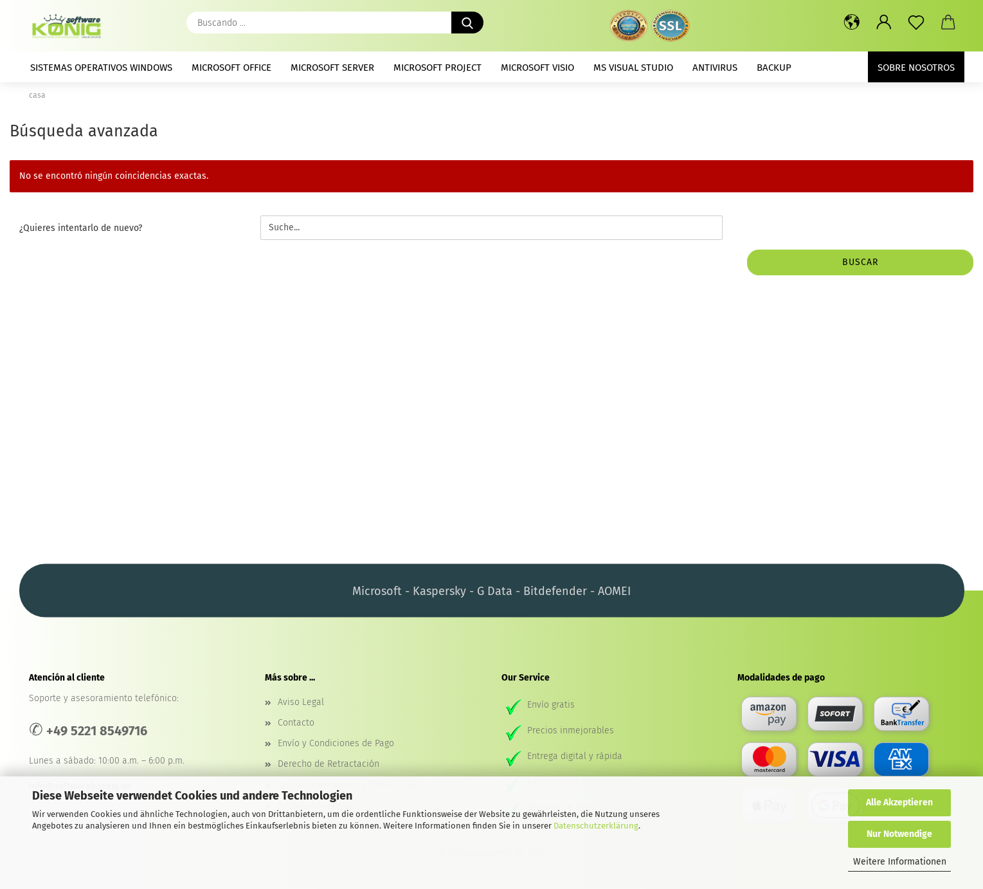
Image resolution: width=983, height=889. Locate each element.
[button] (852, 22)
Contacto (296, 722)
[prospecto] (916, 22)
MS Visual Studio (633, 67)
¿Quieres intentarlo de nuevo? (80, 228)
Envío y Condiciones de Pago (336, 743)
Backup (774, 67)
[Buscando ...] (467, 22)
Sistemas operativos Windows (101, 67)
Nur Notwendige (899, 834)
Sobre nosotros (916, 67)
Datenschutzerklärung (596, 825)
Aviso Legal (301, 702)
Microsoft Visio (537, 67)
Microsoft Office (231, 67)
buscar (860, 262)
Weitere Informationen (899, 861)
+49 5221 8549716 (96, 730)
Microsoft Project (437, 67)
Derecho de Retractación (328, 763)
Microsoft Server (332, 67)
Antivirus (714, 67)
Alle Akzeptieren (899, 802)
